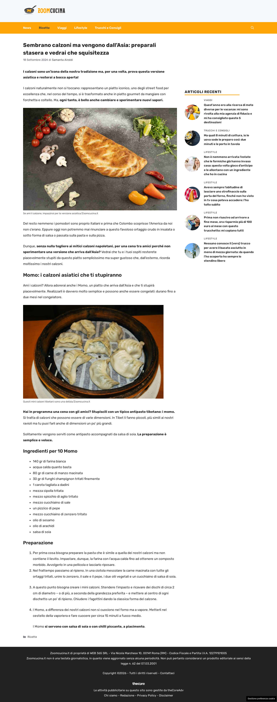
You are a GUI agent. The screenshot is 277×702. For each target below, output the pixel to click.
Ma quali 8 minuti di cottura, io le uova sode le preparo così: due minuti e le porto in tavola (226, 140)
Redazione (127, 695)
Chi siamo (110, 695)
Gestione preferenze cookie (261, 698)
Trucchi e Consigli (108, 28)
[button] (252, 28)
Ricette (44, 28)
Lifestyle (80, 28)
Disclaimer (166, 695)
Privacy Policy (146, 695)
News (27, 28)
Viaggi (62, 28)
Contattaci (167, 673)
